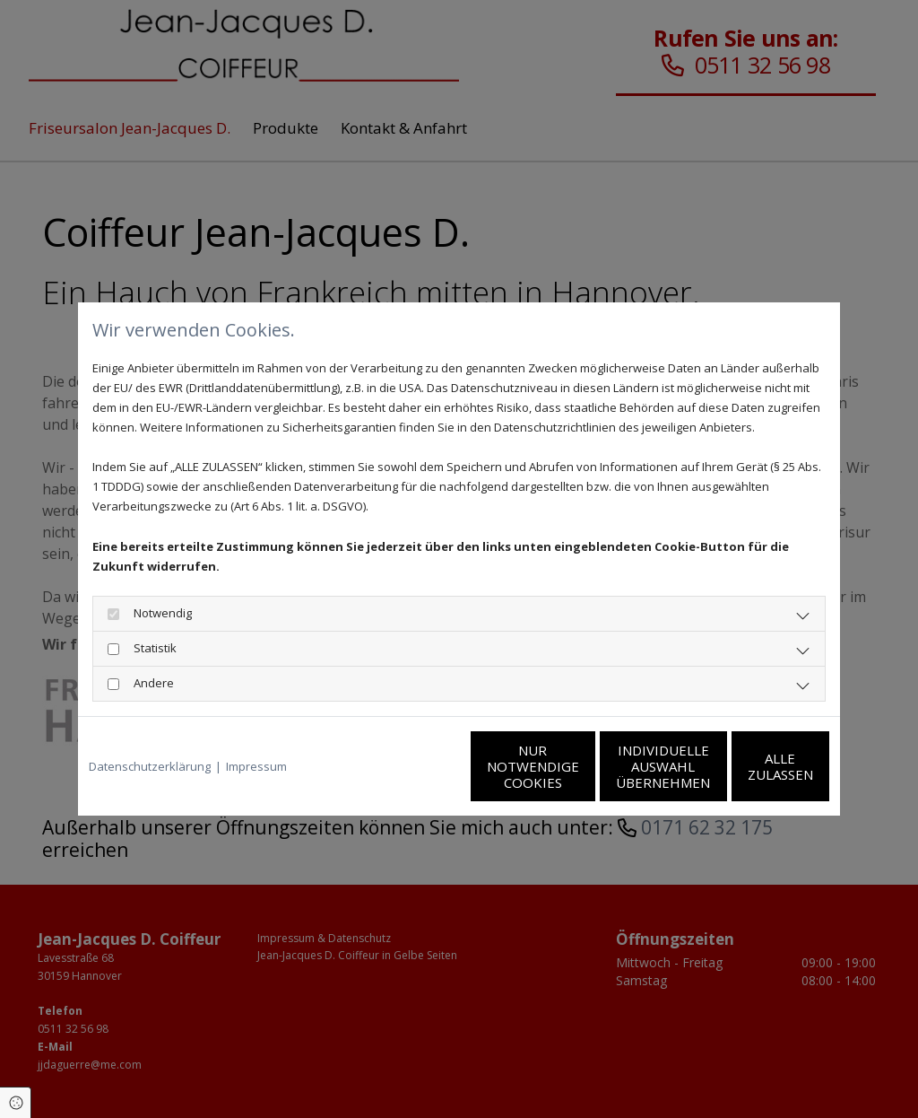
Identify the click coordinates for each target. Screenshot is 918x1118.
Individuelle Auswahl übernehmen (576, 766)
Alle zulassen (746, 766)
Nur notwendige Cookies (405, 766)
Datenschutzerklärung (150, 766)
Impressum (256, 766)
